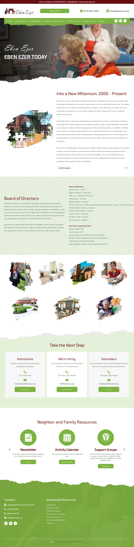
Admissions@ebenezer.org (25, 384)
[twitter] (125, 21)
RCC (83, 542)
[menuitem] (9, 21)
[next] (124, 449)
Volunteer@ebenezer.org (109, 384)
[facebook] (116, 21)
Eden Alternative (52, 517)
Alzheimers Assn (52, 508)
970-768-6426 (25, 375)
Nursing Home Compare (55, 514)
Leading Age (51, 505)
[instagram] (120, 21)
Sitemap (49, 523)
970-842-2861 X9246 (109, 375)
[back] (9, 449)
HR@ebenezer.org (67, 384)
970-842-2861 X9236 (67, 375)
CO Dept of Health (53, 511)
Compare (61, 520)
